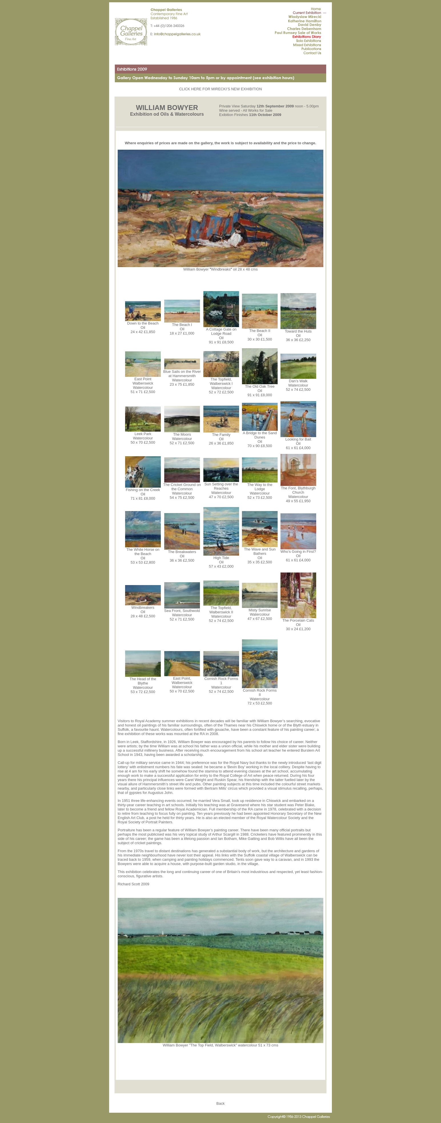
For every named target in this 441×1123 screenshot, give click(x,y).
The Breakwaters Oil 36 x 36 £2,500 (182, 554)
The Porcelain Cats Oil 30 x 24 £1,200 (298, 623)
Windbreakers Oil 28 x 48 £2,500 (143, 610)
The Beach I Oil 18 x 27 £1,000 (182, 327)
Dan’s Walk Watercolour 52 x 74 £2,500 (298, 383)
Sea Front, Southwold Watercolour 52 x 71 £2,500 (182, 613)
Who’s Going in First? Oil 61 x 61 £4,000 (298, 554)
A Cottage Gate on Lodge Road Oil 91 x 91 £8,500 (221, 334)
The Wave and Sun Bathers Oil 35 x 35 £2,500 (260, 554)
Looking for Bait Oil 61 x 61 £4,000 (298, 442)
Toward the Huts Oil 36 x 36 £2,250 (298, 334)
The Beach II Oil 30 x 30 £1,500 (260, 333)
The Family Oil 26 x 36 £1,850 (221, 437)
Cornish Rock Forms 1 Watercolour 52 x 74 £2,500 (221, 683)
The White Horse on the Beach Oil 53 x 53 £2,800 (143, 554)
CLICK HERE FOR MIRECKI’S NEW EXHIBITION (220, 89)
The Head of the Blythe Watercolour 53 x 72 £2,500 (143, 683)
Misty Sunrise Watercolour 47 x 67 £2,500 (260, 612)
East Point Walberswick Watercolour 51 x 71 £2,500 (143, 383)
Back (221, 1103)
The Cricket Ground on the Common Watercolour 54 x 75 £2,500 (182, 489)
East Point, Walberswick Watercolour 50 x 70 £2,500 (182, 683)
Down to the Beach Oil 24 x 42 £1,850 (143, 326)
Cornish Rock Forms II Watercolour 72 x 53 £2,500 (260, 695)
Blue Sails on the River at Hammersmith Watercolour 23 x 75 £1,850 (182, 376)
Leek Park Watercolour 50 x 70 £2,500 (143, 436)
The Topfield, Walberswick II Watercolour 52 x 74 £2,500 (221, 612)
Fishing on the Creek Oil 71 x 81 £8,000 (143, 492)
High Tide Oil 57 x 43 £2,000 (221, 560)
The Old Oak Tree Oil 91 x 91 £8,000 (260, 389)
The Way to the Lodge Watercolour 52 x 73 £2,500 (260, 489)
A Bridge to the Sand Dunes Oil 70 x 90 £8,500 (260, 437)
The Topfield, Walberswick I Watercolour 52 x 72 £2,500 (221, 384)
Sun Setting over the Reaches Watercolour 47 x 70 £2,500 (221, 489)
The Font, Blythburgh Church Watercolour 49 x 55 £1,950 (298, 493)
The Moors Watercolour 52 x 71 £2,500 (182, 437)
